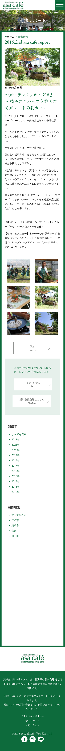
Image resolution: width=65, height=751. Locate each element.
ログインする (33, 384)
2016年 (16, 471)
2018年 (16, 460)
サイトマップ (32, 721)
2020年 (16, 450)
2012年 (16, 491)
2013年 (16, 486)
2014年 (16, 481)
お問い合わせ (32, 725)
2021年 (16, 444)
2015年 (16, 476)
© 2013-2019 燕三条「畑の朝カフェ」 (32, 733)
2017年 (16, 465)
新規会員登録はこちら (32, 400)
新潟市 (15, 525)
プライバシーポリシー (32, 716)
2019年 (16, 455)
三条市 (15, 520)
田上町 (15, 536)
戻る (33, 347)
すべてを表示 (19, 434)
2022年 (16, 439)
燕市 (14, 530)
